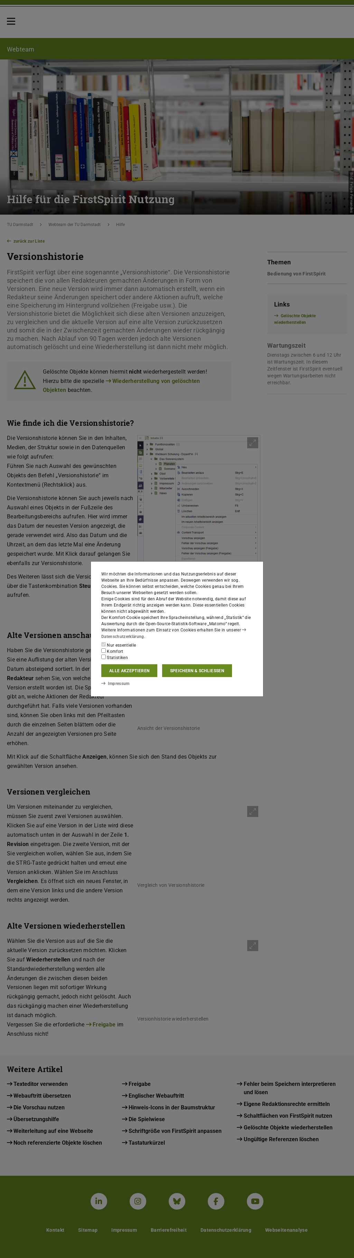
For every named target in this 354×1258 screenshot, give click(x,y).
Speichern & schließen (197, 670)
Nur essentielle (118, 645)
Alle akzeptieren (129, 670)
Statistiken (114, 657)
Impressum (115, 683)
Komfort (112, 651)
